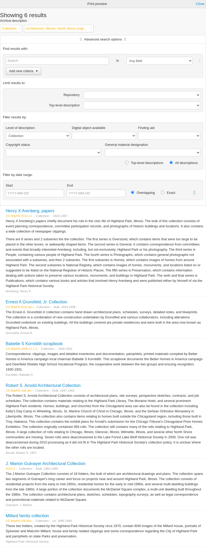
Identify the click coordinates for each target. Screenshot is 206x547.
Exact (168, 193)
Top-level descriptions (144, 163)
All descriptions (183, 163)
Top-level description (64, 105)
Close (200, 4)
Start (9, 185)
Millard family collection (27, 515)
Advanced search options (103, 39)
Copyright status (18, 145)
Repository (71, 95)
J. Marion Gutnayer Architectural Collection (46, 463)
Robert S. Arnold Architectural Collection (43, 385)
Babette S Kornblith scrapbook (34, 343)
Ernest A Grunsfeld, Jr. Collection (36, 301)
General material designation (126, 145)
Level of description (20, 128)
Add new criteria (23, 71)
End (70, 185)
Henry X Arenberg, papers (30, 210)
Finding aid (146, 128)
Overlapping (143, 193)
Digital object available (88, 128)
